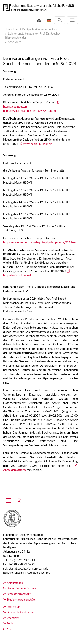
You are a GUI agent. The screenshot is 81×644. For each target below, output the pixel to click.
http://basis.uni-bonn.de (37, 144)
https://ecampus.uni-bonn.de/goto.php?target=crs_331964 (39, 242)
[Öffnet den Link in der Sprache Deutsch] (49, 20)
